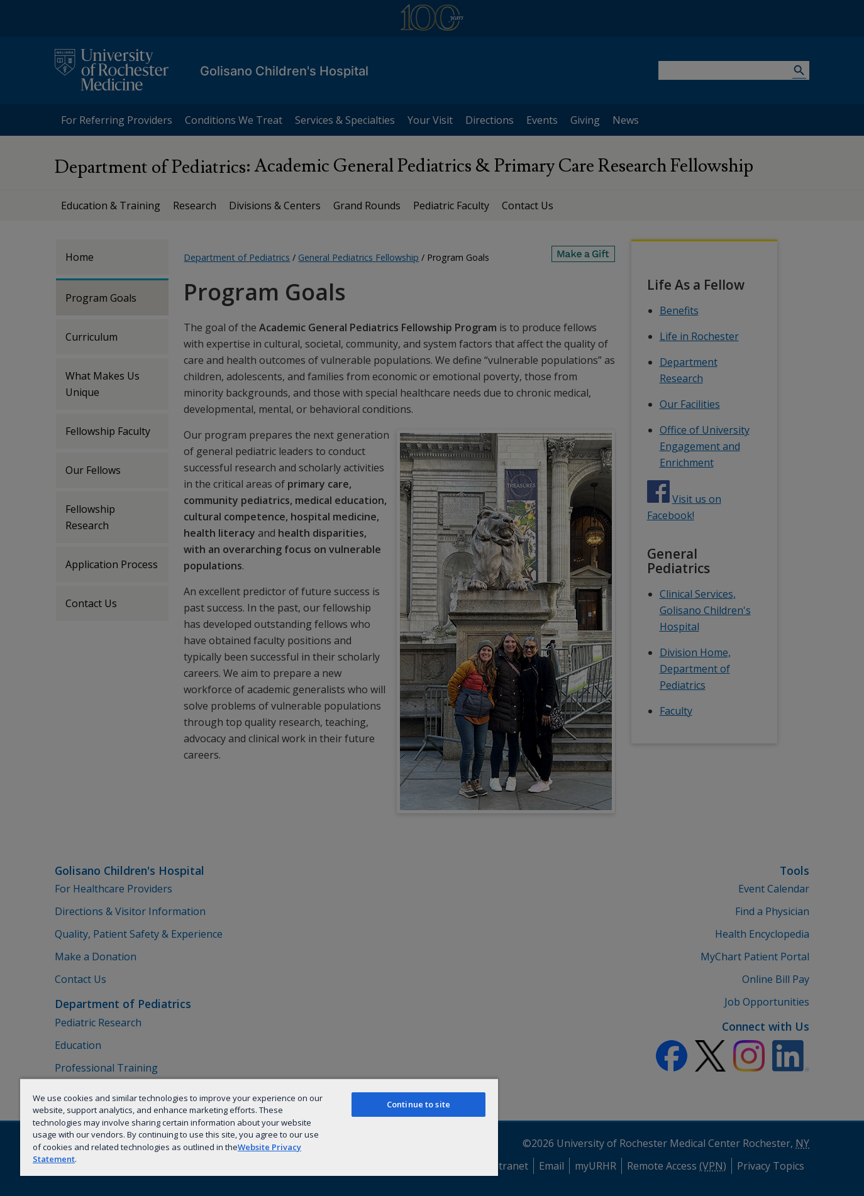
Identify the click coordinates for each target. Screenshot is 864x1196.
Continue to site (418, 1104)
